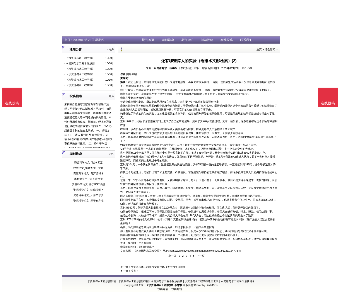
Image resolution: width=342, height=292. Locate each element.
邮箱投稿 (207, 40)
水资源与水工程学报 (165, 68)
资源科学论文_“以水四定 (88, 162)
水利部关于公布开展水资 (88, 178)
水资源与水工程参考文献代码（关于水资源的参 (158, 266)
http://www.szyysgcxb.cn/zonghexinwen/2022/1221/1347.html (205, 250)
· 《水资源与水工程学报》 (79, 57)
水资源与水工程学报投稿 (101, 281)
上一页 (172, 255)
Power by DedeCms (205, 285)
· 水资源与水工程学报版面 (79, 63)
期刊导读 (168, 40)
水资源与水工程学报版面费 (166, 281)
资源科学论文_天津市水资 (88, 195)
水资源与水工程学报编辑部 (134, 281)
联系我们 (246, 40)
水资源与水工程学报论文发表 (202, 281)
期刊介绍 (187, 40)
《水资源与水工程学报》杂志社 (164, 285)
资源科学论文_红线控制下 (88, 189)
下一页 (201, 255)
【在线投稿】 (186, 68)
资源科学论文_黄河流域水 (88, 173)
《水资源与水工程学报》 (147, 250)
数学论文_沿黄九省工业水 (88, 168)
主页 (259, 49)
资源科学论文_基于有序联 (88, 200)
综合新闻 (270, 49)
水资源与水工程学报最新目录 (238, 281)
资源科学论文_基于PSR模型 (88, 184)
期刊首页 (148, 40)
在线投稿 (227, 40)
